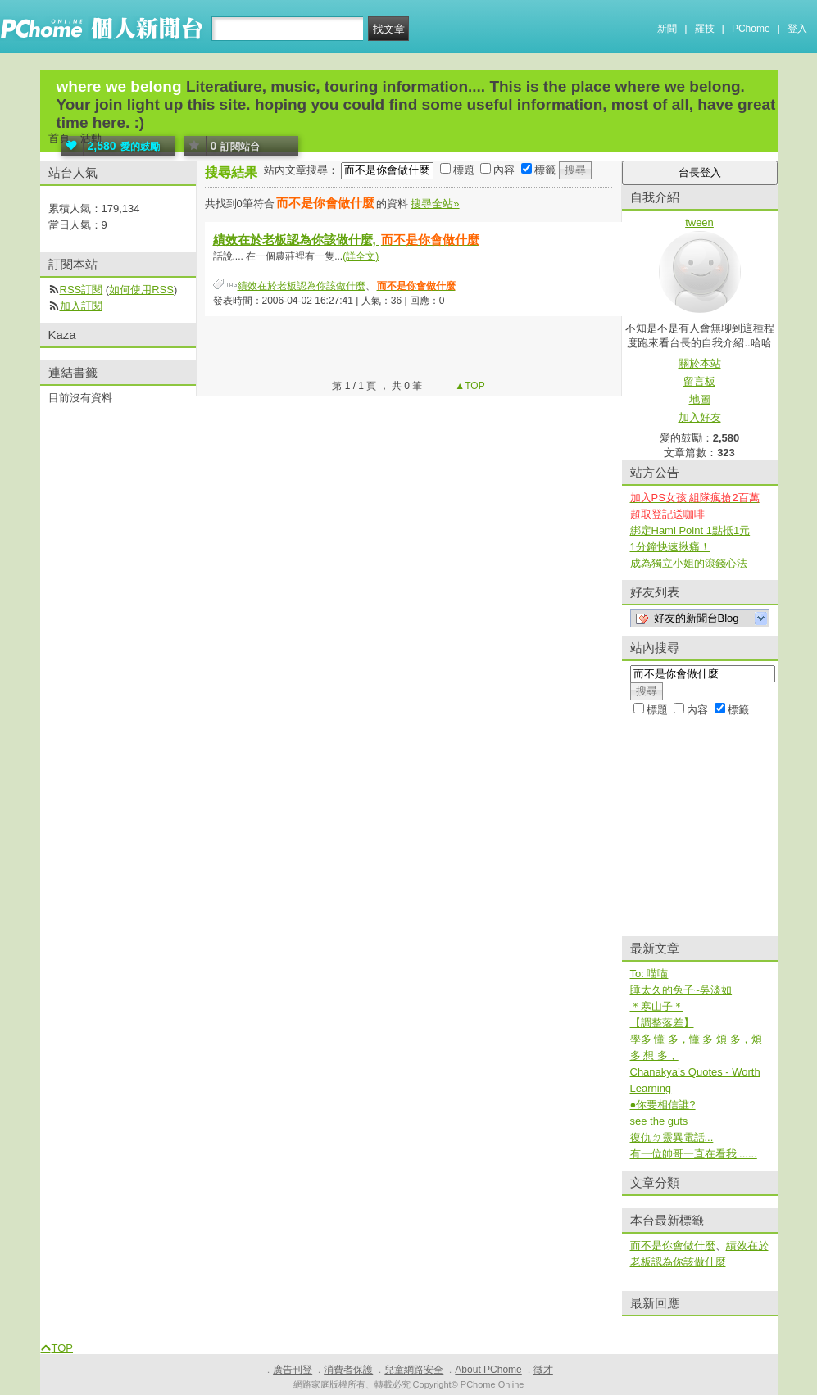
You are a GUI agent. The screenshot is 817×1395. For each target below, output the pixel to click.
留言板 (699, 381)
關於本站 (700, 363)
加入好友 (700, 417)
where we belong (119, 86)
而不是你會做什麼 (672, 1245)
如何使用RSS (141, 289)
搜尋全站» (435, 203)
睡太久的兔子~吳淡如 (681, 990)
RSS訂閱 (81, 289)
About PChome (488, 1369)
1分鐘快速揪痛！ (670, 547)
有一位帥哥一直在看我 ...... (693, 1154)
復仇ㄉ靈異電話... (672, 1137)
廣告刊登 (292, 1369)
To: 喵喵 (649, 973)
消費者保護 (348, 1369)
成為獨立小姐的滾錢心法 (688, 563)
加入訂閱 (81, 306)
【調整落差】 (662, 1023)
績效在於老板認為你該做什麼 (301, 286)
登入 (797, 28)
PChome (751, 28)
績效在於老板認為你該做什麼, (347, 240)
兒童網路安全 (413, 1369)
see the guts (659, 1121)
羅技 (705, 28)
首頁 (59, 138)
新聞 (667, 28)
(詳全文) (361, 256)
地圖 (699, 399)
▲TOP (468, 386)
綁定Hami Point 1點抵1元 (690, 530)
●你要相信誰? (663, 1104)
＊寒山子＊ (656, 1006)
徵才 (543, 1369)
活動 (91, 138)
